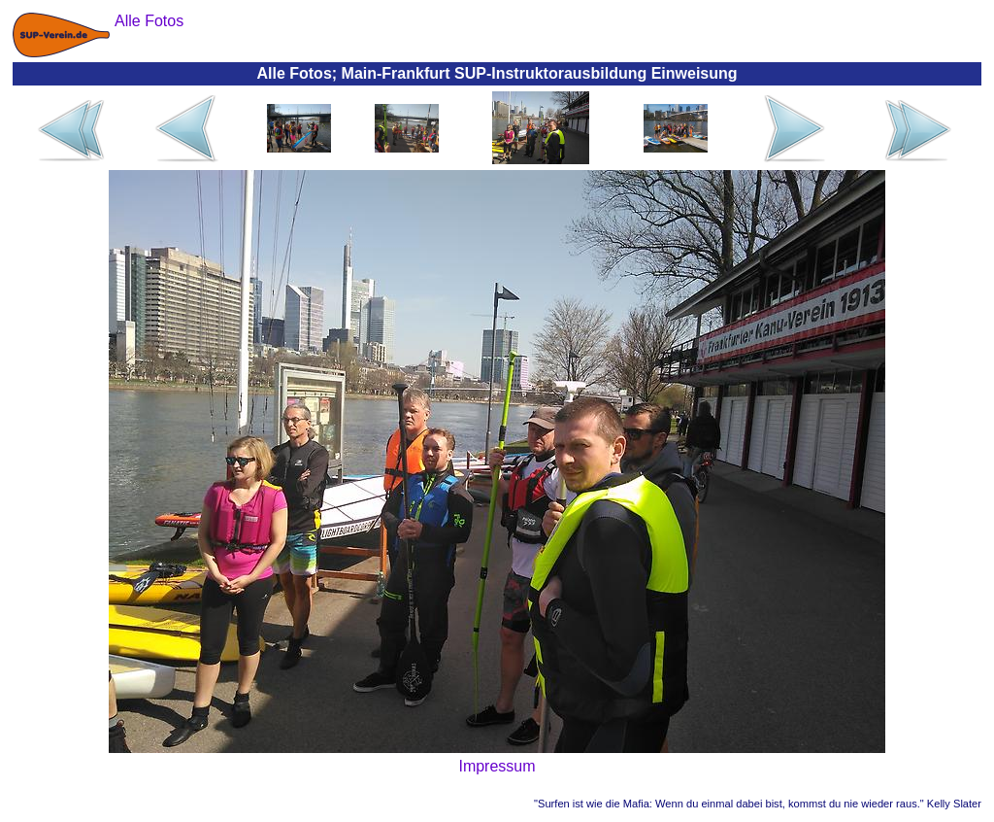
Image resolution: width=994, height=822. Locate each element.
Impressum (496, 766)
